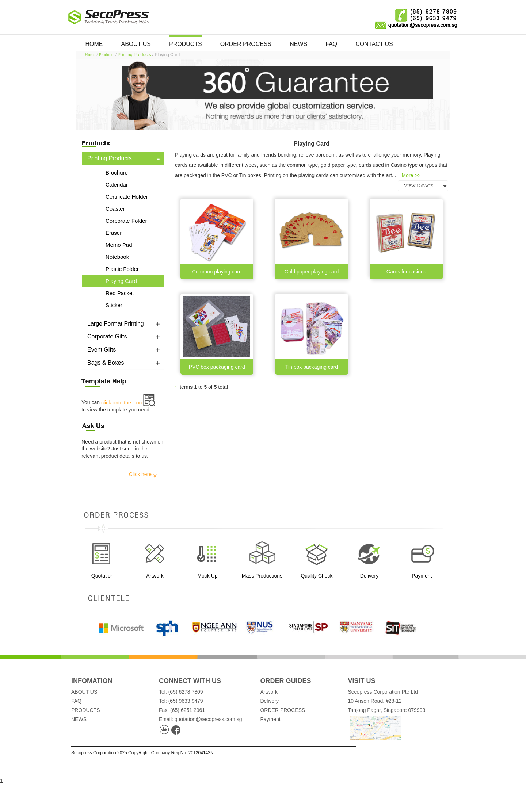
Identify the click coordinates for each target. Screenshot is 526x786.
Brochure (117, 172)
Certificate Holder (127, 196)
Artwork (268, 692)
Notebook (117, 257)
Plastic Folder (122, 269)
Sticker (114, 305)
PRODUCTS (185, 44)
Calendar (117, 184)
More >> (410, 175)
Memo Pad (119, 245)
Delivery (269, 701)
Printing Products (134, 54)
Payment (270, 719)
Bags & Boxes (105, 363)
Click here (143, 474)
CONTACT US (374, 44)
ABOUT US (136, 44)
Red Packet (120, 293)
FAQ (331, 44)
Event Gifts (101, 349)
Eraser (114, 233)
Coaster (115, 209)
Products (106, 54)
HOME (94, 44)
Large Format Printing (115, 324)
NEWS (298, 44)
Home (90, 54)
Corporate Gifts (107, 336)
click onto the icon (128, 403)
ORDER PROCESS (245, 44)
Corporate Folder (126, 221)
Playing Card (121, 281)
